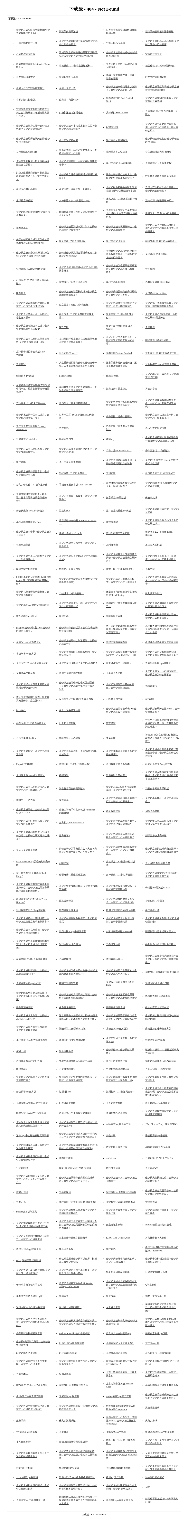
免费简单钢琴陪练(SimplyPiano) (75, 1061)
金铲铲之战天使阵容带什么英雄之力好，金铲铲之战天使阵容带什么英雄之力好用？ (78, 1224)
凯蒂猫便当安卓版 (115, 1007)
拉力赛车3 (64, 835)
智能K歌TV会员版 (154, 900)
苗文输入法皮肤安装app (118, 1333)
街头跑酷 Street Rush (26, 616)
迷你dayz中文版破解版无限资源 (32, 1135)
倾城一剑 (21, 1051)
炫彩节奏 (21, 1420)
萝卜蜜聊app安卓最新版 (157, 1103)
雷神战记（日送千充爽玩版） (74, 282)
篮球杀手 (64, 1296)
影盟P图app (65, 1091)
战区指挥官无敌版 (25, 54)
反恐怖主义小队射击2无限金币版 (76, 699)
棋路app (110, 439)
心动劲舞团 (65, 959)
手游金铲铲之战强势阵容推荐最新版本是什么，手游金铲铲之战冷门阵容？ (121, 254)
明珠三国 (64, 327)
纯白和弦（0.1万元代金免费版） (33, 1385)
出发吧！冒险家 (67, 723)
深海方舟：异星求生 (116, 388)
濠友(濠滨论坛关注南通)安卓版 (75, 1167)
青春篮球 (21, 364)
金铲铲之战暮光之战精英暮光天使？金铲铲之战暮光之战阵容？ (121, 557)
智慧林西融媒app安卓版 (118, 1467)
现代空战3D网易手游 (117, 140)
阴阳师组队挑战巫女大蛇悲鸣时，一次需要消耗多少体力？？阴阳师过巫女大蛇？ (78, 1500)
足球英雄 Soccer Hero (156, 293)
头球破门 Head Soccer (117, 112)
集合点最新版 (66, 1249)
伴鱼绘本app (22, 1374)
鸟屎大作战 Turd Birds (70, 533)
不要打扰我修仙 (67, 1069)
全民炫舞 (150, 327)
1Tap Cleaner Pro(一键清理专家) (161, 1124)
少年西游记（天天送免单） (120, 1343)
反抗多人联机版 (153, 544)
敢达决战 (21, 710)
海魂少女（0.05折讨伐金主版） (32, 1112)
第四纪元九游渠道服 (116, 1112)
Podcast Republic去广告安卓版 (74, 1333)
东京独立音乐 (113, 1307)
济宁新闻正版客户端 (116, 1146)
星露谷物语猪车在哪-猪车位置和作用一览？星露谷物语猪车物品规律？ (33, 388)
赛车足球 (111, 723)
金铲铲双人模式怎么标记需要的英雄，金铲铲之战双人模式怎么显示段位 (78, 1454)
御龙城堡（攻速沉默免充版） (160, 944)
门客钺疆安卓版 (67, 1103)
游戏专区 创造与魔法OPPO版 (121, 1192)
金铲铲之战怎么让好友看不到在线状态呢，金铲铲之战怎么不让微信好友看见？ (161, 1091)
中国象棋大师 (152, 910)
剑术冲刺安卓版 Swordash (119, 931)
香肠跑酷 (111, 738)
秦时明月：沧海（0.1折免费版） (162, 213)
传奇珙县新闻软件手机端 (29, 1284)
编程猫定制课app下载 (156, 1333)
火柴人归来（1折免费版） (158, 1069)
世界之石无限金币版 (69, 569)
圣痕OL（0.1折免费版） (28, 642)
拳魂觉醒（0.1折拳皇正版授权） (76, 65)
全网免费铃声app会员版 (28, 983)
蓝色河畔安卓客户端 (116, 1061)
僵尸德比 (21, 462)
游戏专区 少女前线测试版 (72, 1040)
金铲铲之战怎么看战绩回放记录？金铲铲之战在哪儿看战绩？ (121, 269)
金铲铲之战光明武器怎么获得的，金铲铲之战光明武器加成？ (121, 850)
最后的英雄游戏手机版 (71, 673)
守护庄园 (150, 268)
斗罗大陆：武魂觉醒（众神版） (75, 189)
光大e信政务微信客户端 (157, 863)
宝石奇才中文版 (153, 54)
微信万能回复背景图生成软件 (74, 1441)
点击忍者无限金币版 (155, 427)
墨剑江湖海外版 (24, 1007)
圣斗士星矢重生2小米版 (118, 510)
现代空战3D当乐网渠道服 (119, 163)
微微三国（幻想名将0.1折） (120, 569)
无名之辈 (150, 569)
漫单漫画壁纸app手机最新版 (159, 1432)
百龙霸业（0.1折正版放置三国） (162, 353)
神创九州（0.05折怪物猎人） (31, 723)
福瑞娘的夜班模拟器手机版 (159, 31)
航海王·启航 (112, 375)
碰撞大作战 (112, 522)
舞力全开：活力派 (25, 800)
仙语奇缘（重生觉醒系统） (73, 874)
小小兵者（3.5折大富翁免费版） (33, 1040)
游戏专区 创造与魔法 (70, 944)
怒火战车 (111, 1296)
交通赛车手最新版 (25, 673)
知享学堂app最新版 (116, 497)
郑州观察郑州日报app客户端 (30, 910)
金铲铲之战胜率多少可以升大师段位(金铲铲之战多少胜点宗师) (121, 1454)
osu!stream (111, 1158)
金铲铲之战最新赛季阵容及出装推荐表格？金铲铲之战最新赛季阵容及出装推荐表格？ (32, 887)
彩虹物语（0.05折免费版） (73, 473)
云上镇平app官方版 (26, 1091)
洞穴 (147, 1487)
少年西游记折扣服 (68, 140)
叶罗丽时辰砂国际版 (155, 77)
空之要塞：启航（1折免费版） (75, 304)
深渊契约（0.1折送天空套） (120, 1091)
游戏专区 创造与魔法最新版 (30, 1307)
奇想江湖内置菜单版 (116, 642)
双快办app (21, 1069)
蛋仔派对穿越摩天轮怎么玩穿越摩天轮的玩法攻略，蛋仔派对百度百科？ (121, 629)
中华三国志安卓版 (115, 43)
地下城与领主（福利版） (119, 663)
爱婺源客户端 (113, 944)
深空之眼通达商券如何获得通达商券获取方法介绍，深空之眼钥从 (32, 176)
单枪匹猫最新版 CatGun (28, 522)
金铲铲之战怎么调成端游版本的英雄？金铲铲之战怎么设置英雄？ (32, 944)
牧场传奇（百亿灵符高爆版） (74, 403)
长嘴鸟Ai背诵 (23, 544)
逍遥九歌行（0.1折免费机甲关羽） (77, 1477)
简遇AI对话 (22, 1192)
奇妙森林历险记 (114, 959)
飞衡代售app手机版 (116, 1432)
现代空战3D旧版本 (116, 282)
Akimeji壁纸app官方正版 (118, 1396)
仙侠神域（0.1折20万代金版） (31, 268)
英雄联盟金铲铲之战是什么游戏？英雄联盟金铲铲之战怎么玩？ (160, 1307)
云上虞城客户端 (114, 1224)
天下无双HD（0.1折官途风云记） (33, 663)
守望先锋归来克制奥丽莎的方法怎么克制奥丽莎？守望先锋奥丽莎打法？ (32, 112)
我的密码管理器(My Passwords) (161, 1061)
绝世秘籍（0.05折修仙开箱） (160, 65)
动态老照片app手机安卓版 (72, 931)
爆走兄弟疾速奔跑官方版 (158, 1028)
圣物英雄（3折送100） (157, 254)
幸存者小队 (22, 228)
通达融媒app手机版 (155, 1040)
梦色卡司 (111, 1135)
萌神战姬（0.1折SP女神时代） (161, 241)
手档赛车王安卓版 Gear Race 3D (75, 484)
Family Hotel (65, 375)
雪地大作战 (151, 1202)
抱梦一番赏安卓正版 (155, 1296)
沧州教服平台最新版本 (118, 764)
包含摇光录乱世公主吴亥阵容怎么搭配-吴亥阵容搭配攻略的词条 (121, 213)
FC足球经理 (112, 127)
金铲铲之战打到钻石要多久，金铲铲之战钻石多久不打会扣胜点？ (32, 1179)
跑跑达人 (21, 293)
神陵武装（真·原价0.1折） (72, 1028)
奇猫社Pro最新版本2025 (157, 887)
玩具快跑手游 (66, 1051)
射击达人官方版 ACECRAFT (160, 473)
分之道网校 (22, 1167)
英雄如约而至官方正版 (118, 533)
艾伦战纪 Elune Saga (26, 151)
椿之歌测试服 (113, 811)
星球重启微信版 (24, 200)
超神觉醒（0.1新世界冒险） (120, 874)
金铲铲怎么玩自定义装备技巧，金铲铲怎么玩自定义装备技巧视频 (32, 996)
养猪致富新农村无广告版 (29, 1061)
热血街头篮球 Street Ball (157, 282)
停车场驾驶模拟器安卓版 (29, 1333)
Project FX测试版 (24, 764)
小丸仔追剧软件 (24, 1441)
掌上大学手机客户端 (69, 710)
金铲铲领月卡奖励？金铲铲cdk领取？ (78, 663)
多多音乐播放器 (67, 1007)
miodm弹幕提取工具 (26, 1211)
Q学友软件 (150, 1284)
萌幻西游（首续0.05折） (158, 340)
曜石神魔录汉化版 (68, 910)
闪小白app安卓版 (68, 1352)
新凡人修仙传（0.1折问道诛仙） (33, 484)
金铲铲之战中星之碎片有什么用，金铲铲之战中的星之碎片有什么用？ (161, 127)
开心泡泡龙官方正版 (26, 43)
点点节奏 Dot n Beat (26, 738)
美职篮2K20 (151, 1167)
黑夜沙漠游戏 (152, 1407)
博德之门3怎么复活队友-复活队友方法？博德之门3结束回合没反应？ (162, 738)
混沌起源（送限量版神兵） (159, 200)
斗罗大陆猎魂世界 (25, 77)
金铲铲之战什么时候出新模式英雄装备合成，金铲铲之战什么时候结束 (161, 752)
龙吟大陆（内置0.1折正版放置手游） (78, 1202)
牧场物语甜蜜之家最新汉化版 (160, 176)
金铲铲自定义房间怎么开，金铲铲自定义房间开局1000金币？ (121, 340)
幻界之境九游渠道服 (26, 1352)
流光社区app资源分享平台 (119, 1500)
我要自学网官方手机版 (157, 788)
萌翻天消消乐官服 (68, 983)
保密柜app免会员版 (69, 1467)
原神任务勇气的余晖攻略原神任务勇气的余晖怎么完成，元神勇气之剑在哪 (161, 629)
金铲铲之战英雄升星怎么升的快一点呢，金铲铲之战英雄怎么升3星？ (33, 835)
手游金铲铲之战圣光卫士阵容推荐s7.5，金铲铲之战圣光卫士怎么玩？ (121, 1420)
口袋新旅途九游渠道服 (71, 112)
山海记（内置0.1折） (70, 99)
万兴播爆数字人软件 (155, 1237)
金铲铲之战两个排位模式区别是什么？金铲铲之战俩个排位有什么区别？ (76, 686)
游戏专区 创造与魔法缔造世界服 (162, 972)
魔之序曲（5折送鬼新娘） (72, 241)
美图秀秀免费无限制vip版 (29, 1296)
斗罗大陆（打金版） (26, 99)
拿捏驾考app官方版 (26, 653)
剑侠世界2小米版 (25, 375)
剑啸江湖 (64, 863)
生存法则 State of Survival (119, 353)
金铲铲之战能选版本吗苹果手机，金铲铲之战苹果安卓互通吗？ (160, 403)
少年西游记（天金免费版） (159, 163)
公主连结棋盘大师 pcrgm (158, 151)
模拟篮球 (64, 775)
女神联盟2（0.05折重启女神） (74, 200)
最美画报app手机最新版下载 (30, 1500)
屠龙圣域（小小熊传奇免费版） (75, 1112)
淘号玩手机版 (113, 1167)
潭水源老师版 (66, 900)
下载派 (85, 1514)
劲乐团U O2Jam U (68, 353)
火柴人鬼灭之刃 (67, 88)
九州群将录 (112, 544)
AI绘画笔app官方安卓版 (157, 1146)
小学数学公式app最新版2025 (120, 1202)
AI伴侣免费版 (152, 811)
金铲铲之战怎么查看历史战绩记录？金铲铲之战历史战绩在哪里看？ (161, 580)
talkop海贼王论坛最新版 (28, 1260)
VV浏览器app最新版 (26, 1432)
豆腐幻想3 (64, 510)
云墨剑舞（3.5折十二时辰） (159, 1158)
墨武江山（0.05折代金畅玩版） (75, 764)
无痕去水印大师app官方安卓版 (32, 1103)
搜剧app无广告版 (115, 1477)
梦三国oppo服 (152, 1343)
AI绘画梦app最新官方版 (118, 1124)
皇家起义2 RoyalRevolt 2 (71, 822)
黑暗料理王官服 (114, 616)
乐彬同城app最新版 (69, 1396)
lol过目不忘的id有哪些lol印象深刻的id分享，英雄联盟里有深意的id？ (33, 580)
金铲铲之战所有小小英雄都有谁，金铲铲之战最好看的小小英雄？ (32, 1322)
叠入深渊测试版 (67, 1420)
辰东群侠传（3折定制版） (158, 1352)
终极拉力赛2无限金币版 (157, 996)
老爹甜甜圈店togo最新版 (158, 663)
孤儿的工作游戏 (153, 593)
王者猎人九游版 (114, 673)
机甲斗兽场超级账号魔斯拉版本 (161, 642)
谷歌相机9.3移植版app (117, 1069)
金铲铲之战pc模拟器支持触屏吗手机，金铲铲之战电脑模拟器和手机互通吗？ (161, 775)
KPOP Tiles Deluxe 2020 (118, 1237)
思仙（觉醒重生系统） (28, 850)
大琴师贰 (64, 427)
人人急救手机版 (114, 1103)
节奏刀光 (21, 1202)
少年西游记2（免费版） (157, 450)
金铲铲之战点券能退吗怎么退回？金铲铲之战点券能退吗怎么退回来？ (121, 1284)
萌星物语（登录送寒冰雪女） (160, 931)
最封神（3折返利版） (70, 1307)
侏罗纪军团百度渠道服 (118, 1271)
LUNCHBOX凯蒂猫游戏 (71, 1343)
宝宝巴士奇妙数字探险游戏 (73, 1237)
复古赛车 (64, 800)
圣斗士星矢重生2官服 (70, 462)
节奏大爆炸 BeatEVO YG (119, 450)
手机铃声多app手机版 (156, 1135)
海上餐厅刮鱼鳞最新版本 (72, 788)
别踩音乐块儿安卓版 (155, 835)
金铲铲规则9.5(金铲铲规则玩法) (32, 604)
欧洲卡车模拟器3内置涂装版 (121, 910)
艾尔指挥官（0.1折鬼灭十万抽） (162, 364)
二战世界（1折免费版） (71, 593)
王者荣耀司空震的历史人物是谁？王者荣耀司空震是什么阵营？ (31, 497)
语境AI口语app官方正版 (28, 1249)
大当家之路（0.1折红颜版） (30, 775)
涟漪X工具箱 (66, 1158)
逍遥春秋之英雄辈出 (116, 775)
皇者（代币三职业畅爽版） (30, 88)
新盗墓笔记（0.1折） (27, 439)
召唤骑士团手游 (114, 699)
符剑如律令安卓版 (68, 77)
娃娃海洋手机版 (24, 1467)
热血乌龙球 (151, 497)
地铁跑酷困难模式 (154, 1477)
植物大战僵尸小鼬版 (26, 189)
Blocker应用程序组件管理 (158, 1224)
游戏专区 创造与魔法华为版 (73, 1385)
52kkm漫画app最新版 (27, 1477)
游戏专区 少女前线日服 (157, 983)
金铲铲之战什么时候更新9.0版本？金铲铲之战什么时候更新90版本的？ (161, 1322)
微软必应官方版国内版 (157, 1007)
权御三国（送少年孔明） (119, 416)
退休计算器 (65, 1374)
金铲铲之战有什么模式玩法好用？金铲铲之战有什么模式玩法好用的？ (161, 228)
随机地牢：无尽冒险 (69, 738)
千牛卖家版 (65, 1192)
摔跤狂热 (111, 1249)
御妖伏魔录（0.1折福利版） (30, 510)
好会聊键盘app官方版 (156, 1271)
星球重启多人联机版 (116, 151)
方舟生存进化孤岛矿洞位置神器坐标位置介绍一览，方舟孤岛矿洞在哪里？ (161, 723)
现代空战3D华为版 (116, 241)
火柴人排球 (151, 1420)
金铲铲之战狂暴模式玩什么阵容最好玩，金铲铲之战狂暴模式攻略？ (161, 959)
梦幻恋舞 (111, 473)
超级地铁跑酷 (66, 439)
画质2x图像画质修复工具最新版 (161, 1385)
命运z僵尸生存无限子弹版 (29, 1396)
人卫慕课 (64, 1432)
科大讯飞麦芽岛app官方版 (158, 764)
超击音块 (150, 699)
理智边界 (64, 616)
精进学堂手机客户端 (26, 569)
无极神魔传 (151, 686)
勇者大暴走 (151, 388)
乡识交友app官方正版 (117, 1028)
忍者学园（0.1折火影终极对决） (33, 959)
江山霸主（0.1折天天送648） (31, 403)
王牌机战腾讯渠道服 (116, 1352)
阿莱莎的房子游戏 (68, 31)
